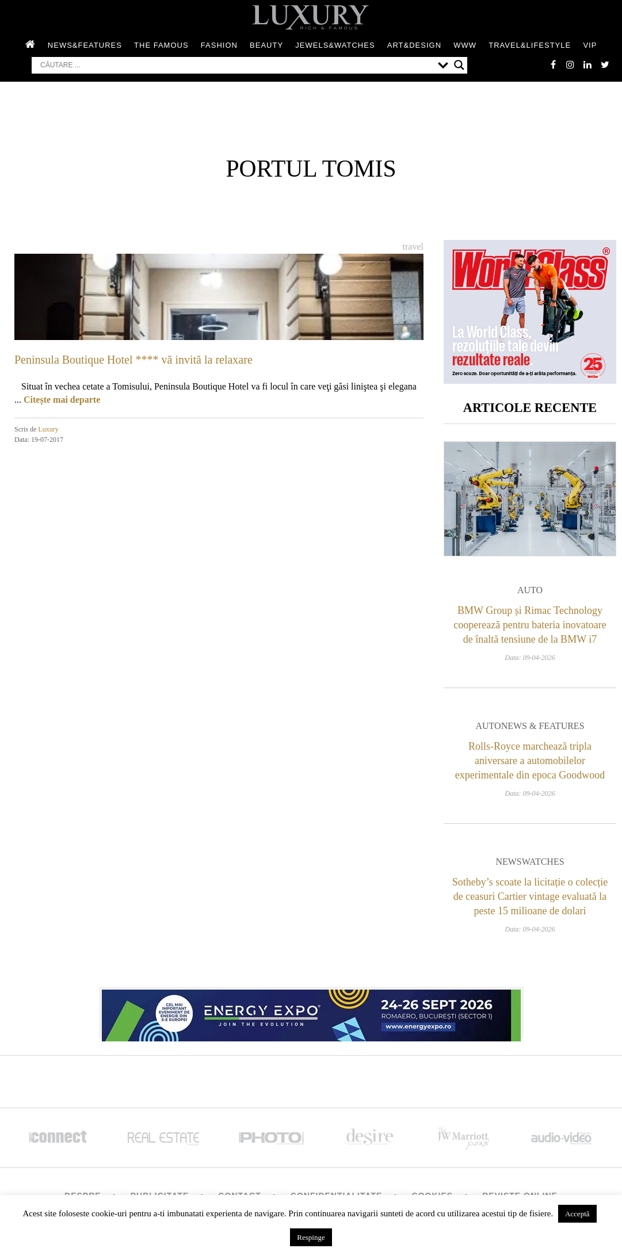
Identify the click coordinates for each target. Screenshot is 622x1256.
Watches (543, 861)
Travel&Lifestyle (530, 45)
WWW (464, 45)
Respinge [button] (311, 1237)
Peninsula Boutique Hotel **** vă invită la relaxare (133, 359)
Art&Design (414, 45)
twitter (604, 64)
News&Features (85, 45)
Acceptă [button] (577, 1213)
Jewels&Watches (335, 45)
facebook (553, 64)
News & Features (543, 726)
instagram (570, 64)
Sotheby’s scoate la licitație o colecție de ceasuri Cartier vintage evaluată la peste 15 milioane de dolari (530, 896)
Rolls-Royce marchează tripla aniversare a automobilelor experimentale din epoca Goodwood (530, 760)
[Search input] (236, 65)
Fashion (219, 45)
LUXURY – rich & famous (311, 17)
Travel (413, 246)
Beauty (266, 45)
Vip (590, 45)
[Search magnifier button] (459, 65)
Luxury (48, 429)
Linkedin (587, 64)
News (508, 861)
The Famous (161, 45)
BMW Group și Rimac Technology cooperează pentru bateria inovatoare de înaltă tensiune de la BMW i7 (529, 625)
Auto (530, 590)
